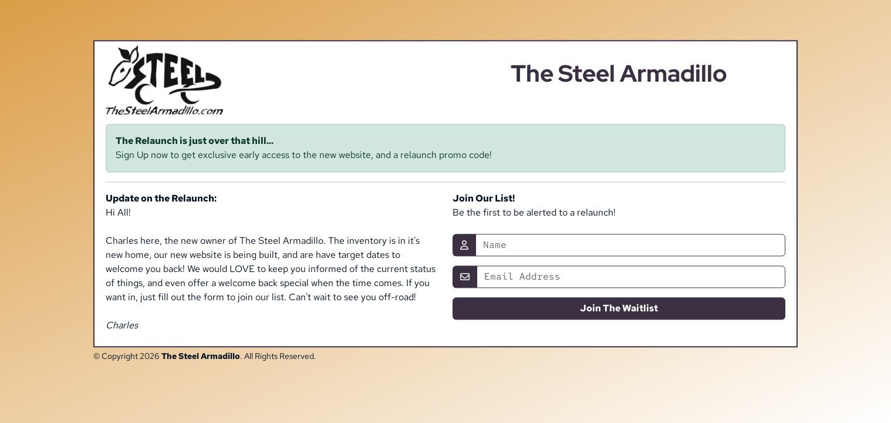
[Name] (630, 245)
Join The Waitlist (619, 309)
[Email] (631, 277)
